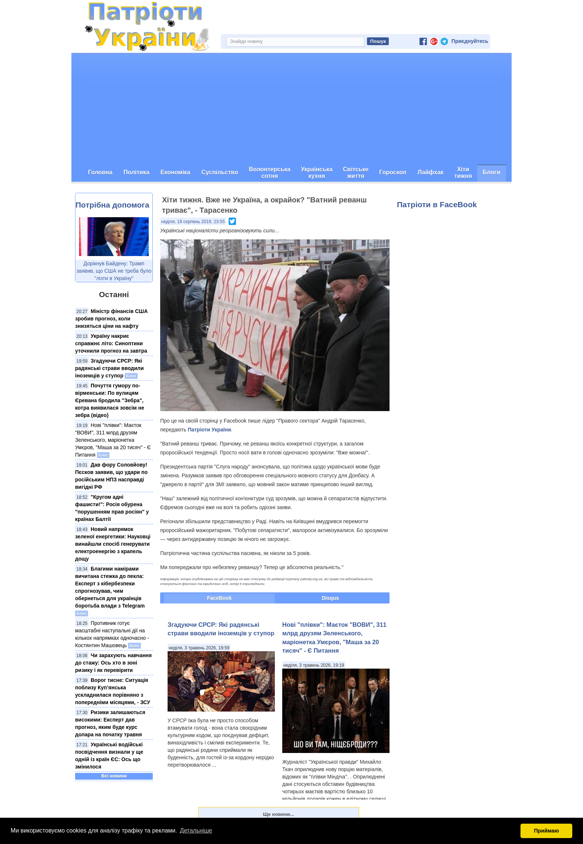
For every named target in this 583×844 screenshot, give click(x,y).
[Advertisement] (291, 109)
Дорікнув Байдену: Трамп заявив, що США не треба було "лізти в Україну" (114, 270)
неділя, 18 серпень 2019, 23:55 (193, 221)
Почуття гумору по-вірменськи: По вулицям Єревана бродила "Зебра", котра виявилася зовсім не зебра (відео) (109, 400)
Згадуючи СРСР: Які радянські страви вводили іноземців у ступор (109, 368)
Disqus (330, 598)
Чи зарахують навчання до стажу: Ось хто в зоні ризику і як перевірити (113, 662)
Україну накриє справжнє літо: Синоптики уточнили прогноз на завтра (111, 343)
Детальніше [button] (196, 830)
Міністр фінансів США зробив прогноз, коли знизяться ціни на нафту (111, 318)
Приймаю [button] (546, 831)
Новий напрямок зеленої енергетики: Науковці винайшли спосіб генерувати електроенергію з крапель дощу (113, 544)
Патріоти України (209, 430)
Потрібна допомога (112, 205)
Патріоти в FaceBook (437, 204)
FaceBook (219, 598)
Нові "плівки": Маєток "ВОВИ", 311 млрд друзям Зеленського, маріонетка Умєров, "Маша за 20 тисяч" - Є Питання (113, 440)
